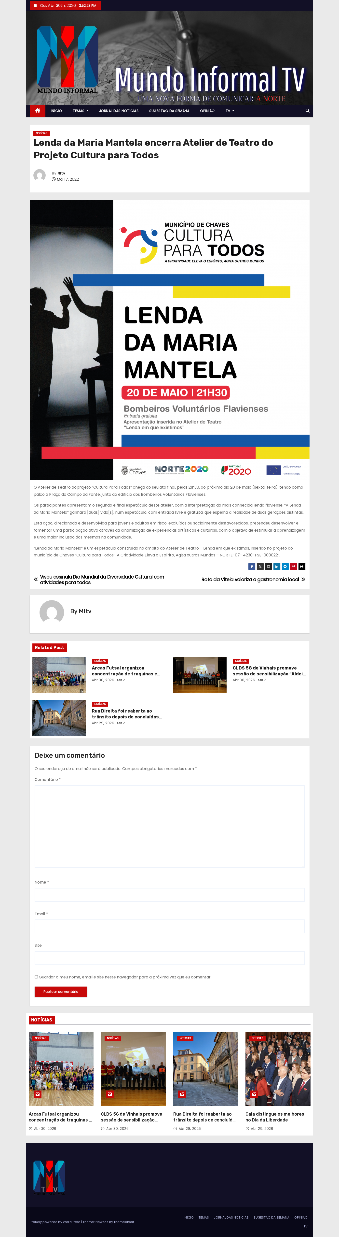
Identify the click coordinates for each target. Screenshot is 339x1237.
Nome (42, 882)
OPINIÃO (207, 110)
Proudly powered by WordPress (55, 1222)
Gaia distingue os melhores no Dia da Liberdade (274, 1117)
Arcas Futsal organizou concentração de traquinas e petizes (124, 674)
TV (230, 110)
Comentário (48, 779)
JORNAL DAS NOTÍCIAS (119, 110)
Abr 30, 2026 (103, 680)
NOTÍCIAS (41, 133)
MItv (61, 173)
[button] (308, 111)
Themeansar (124, 1222)
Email (41, 914)
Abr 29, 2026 (103, 723)
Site (38, 945)
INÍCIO (56, 110)
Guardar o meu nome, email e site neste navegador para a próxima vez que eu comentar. (125, 977)
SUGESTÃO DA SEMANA (169, 110)
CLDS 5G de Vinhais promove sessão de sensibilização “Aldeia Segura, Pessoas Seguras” (269, 674)
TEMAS (80, 110)
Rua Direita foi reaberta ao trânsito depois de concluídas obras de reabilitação (125, 717)
